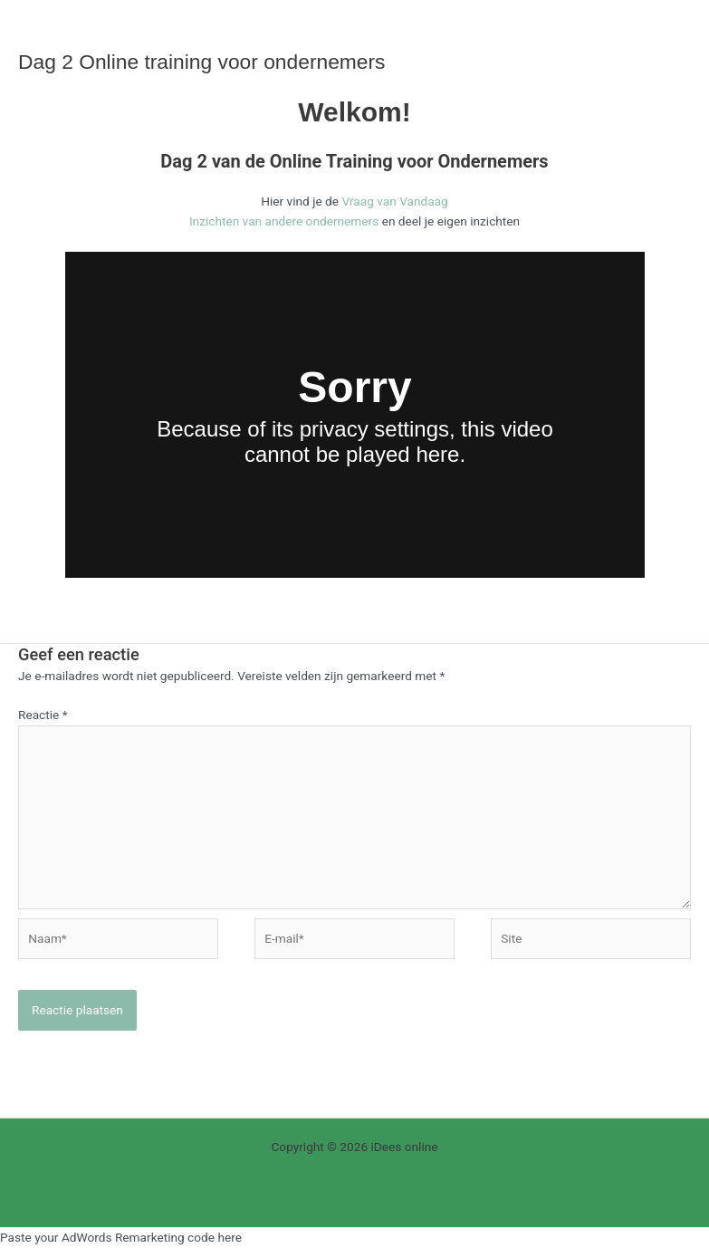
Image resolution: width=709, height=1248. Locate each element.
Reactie (43, 714)
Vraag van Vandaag (394, 201)
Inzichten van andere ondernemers (283, 221)
